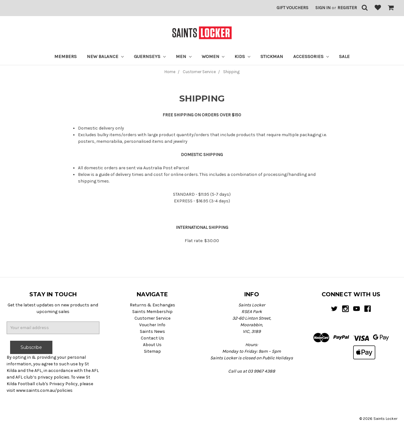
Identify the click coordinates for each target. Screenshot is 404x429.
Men (184, 56)
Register (347, 7)
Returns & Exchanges (152, 305)
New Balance (105, 56)
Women (213, 56)
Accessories (311, 56)
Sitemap (152, 351)
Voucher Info (152, 325)
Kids (242, 56)
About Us (152, 344)
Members (65, 56)
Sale (344, 56)
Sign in (322, 7)
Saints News (152, 331)
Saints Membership (152, 311)
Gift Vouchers (292, 7)
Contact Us (152, 338)
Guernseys (150, 56)
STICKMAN (271, 56)
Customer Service (152, 318)
